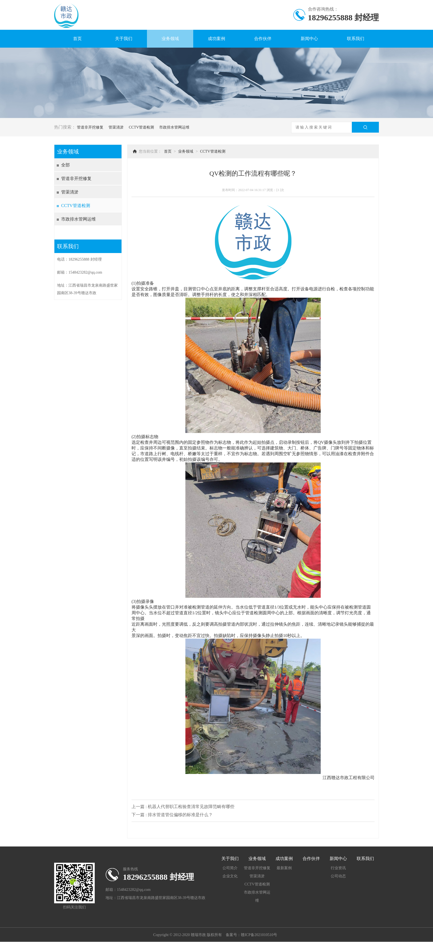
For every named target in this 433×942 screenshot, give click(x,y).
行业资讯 (338, 868)
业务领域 (170, 38)
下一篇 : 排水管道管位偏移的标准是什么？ (172, 814)
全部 (65, 165)
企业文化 (230, 876)
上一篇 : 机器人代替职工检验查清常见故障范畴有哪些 (183, 806)
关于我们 (123, 38)
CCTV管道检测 (141, 127)
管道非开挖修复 (90, 127)
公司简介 (230, 868)
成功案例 (216, 38)
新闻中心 (309, 38)
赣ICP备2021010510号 (259, 935)
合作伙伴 (262, 38)
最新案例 (284, 868)
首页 (77, 38)
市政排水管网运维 (174, 127)
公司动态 (338, 876)
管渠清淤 (116, 127)
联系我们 (355, 38)
